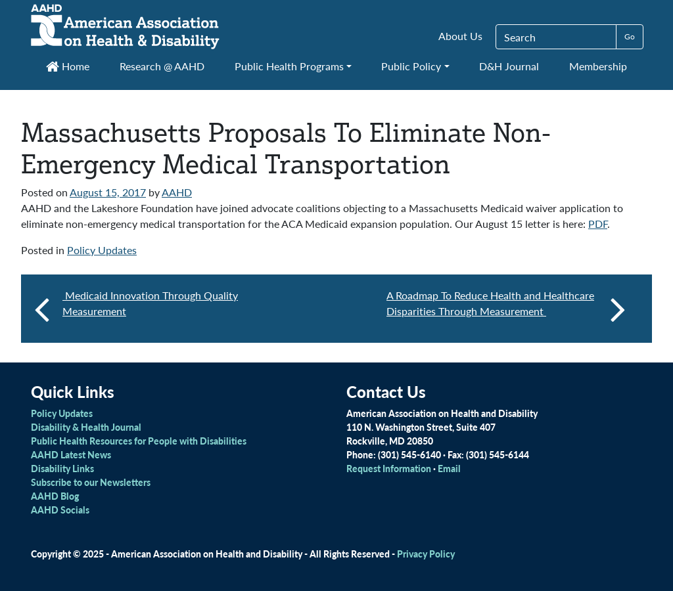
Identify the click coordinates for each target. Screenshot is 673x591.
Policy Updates (102, 249)
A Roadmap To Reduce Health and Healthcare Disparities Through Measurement (506, 309)
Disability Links (62, 468)
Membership (598, 66)
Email (449, 468)
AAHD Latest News (71, 454)
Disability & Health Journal (86, 426)
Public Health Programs (289, 66)
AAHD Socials (60, 509)
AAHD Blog (55, 495)
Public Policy (411, 66)
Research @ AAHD (162, 66)
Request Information (388, 468)
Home (67, 66)
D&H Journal (509, 66)
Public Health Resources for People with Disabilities (138, 440)
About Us (460, 35)
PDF (597, 223)
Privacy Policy (426, 553)
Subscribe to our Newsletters (91, 482)
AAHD (177, 192)
